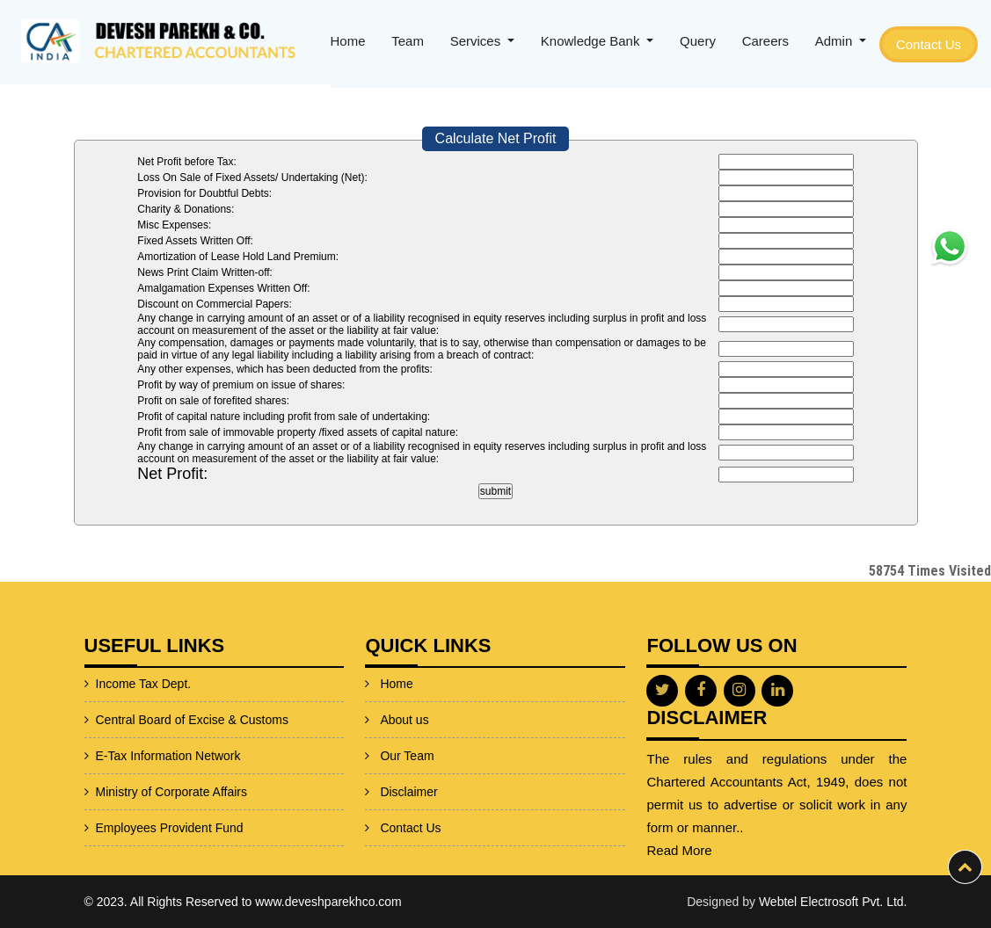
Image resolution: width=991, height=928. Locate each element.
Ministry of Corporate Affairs (128, 792)
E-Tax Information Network (125, 756)
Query (698, 40)
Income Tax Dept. (101, 684)
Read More (721, 850)
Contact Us (928, 44)
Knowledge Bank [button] (592, 40)
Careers (765, 40)
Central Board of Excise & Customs (149, 720)
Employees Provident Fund (126, 828)
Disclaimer (408, 763)
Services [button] (477, 40)
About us (404, 691)
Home (348, 40)
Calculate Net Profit (496, 138)
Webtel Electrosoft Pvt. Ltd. (833, 902)
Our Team (407, 727)
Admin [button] (835, 40)
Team (407, 40)
